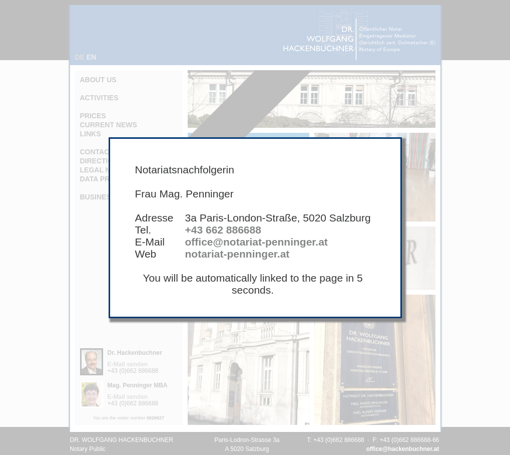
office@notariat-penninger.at (256, 242)
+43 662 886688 (223, 230)
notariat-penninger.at (237, 254)
